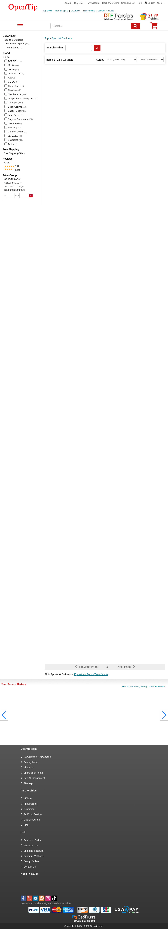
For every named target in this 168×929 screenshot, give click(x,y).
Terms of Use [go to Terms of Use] (31, 845)
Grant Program (32, 819)
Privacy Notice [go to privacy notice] (31, 762)
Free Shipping (61, 11)
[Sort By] (120, 59)
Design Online (31, 861)
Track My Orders (110, 3)
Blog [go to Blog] (26, 825)
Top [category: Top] (47, 38)
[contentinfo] (23, 7)
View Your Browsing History (134, 686)
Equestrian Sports (17, 43)
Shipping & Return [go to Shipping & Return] (34, 850)
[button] (154, 3)
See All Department (20, 26)
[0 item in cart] (153, 26)
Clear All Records (157, 686)
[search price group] (31, 195)
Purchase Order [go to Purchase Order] (32, 840)
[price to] (23, 195)
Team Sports (14, 47)
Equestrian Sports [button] (84, 674)
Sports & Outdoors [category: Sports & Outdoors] (61, 38)
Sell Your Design (33, 814)
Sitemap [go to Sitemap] (28, 783)
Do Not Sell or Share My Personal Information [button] (46, 903)
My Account (93, 3)
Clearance (76, 11)
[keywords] (90, 26)
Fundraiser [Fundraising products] (29, 809)
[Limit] (151, 59)
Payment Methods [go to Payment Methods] (34, 856)
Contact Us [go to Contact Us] (30, 866)
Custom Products (106, 11)
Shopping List (128, 3)
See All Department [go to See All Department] (34, 778)
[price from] (10, 195)
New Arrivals (89, 11)
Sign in (68, 3)
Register (78, 3)
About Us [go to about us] (29, 767)
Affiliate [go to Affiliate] (28, 798)
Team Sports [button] (101, 674)
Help (140, 3)
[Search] (135, 26)
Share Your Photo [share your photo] (33, 772)
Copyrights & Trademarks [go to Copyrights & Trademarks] (37, 757)
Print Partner (31, 803)
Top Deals (47, 11)
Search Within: (55, 47)
